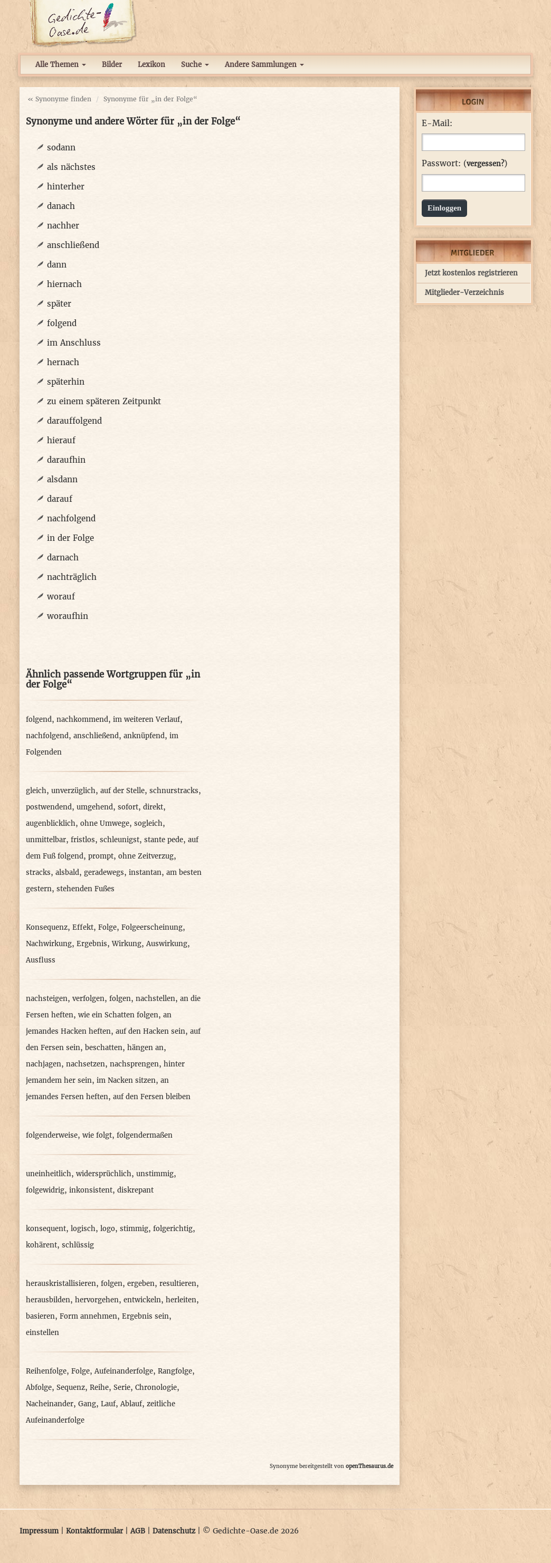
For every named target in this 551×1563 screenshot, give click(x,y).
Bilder (112, 64)
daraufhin (66, 460)
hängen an (145, 1047)
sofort (128, 807)
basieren (40, 1316)
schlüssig (78, 1245)
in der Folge (70, 538)
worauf (61, 597)
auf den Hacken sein (150, 1031)
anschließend (73, 245)
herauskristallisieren (61, 1283)
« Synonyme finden (59, 99)
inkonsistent (90, 1190)
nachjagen (43, 1064)
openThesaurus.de (369, 1466)
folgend (62, 323)
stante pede (163, 839)
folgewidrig (45, 1190)
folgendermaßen (145, 1135)
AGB (137, 1531)
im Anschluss (74, 343)
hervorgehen (97, 1299)
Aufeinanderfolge (123, 1371)
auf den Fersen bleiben (152, 1096)
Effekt (82, 927)
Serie (121, 1387)
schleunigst (119, 839)
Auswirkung (166, 943)
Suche (195, 64)
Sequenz (70, 1387)
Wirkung (126, 943)
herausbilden (48, 1299)
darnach (63, 557)
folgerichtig (173, 1228)
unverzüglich (73, 790)
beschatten (103, 1047)
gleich (36, 790)
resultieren (177, 1283)
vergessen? (485, 163)
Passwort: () (464, 163)
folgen (120, 998)
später (59, 304)
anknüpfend (144, 735)
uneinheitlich (48, 1173)
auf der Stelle (122, 790)
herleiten (181, 1299)
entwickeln (142, 1299)
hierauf (61, 440)
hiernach (64, 284)
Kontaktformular (94, 1531)
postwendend (49, 807)
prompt (100, 856)
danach (61, 206)
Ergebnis (92, 943)
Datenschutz (174, 1531)
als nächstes (71, 167)
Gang (87, 1403)
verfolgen (88, 998)
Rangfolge (175, 1371)
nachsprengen (134, 1064)
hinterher (65, 187)
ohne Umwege (104, 823)
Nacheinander (49, 1403)
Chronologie (156, 1387)
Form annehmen (88, 1316)
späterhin (65, 382)
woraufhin (67, 616)
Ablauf (131, 1403)
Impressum (39, 1531)
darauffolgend (74, 421)
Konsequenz (47, 927)
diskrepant (135, 1190)
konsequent (46, 1228)
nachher (63, 226)
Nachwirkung (49, 943)
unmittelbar (46, 839)
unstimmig (155, 1173)
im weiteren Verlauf (146, 719)
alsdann (62, 479)
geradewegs (104, 872)
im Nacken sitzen (126, 1080)
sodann (61, 147)
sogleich (148, 823)
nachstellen (155, 998)
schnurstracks (173, 790)
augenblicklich (50, 823)
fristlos (83, 839)
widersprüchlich (103, 1173)
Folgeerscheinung (152, 927)
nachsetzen (85, 1064)
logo (107, 1228)
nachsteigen (47, 998)
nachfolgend (71, 518)
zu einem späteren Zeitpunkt (104, 401)
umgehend (95, 807)
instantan (145, 872)
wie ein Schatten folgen (118, 1015)
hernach (63, 362)
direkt (153, 807)
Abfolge (39, 1387)
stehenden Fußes (85, 888)
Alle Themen (60, 64)
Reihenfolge (46, 1371)
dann (56, 265)
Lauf (108, 1403)
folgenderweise (52, 1135)
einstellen (42, 1332)
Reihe (99, 1387)
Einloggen (444, 208)
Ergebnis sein (145, 1316)
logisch (83, 1228)
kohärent (41, 1245)
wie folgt (97, 1135)
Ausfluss (40, 960)
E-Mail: (437, 123)
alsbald (67, 872)
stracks (38, 872)
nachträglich (72, 577)
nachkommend (82, 719)
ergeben (141, 1283)
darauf (59, 499)
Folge (107, 927)
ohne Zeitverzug (146, 856)
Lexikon (151, 64)
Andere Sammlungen (264, 64)
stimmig (134, 1228)
